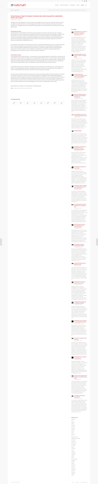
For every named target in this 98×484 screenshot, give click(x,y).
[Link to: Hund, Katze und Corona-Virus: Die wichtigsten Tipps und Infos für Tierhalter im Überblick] (21, 103)
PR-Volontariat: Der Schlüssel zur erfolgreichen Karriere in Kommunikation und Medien (80, 148)
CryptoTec (73, 429)
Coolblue (73, 428)
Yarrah (72, 475)
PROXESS (73, 460)
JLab (72, 450)
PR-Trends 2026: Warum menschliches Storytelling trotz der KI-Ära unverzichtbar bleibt (80, 75)
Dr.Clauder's (19, 19)
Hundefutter (20, 88)
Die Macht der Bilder (77, 130)
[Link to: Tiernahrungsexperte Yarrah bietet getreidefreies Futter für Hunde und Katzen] (27, 103)
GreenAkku (73, 441)
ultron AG (73, 470)
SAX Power (73, 464)
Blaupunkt (73, 425)
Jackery (72, 447)
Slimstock (73, 466)
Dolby (72, 432)
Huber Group (73, 442)
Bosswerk (73, 426)
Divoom (72, 431)
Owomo (72, 456)
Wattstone (73, 473)
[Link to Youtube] (84, 1)
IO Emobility (73, 444)
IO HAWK (73, 445)
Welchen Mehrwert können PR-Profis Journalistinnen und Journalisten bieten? (79, 225)
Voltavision (73, 472)
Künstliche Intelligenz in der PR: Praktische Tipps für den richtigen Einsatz (80, 55)
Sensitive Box (29, 88)
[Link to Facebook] (82, 1)
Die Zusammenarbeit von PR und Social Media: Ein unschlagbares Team (80, 205)
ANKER (72, 423)
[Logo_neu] (18, 5)
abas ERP (73, 419)
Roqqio (72, 463)
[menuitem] (56, 5)
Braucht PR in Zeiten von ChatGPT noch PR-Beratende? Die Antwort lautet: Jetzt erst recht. (80, 187)
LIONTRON (73, 453)
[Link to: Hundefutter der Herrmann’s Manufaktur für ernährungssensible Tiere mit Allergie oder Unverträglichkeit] (14, 103)
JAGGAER (73, 448)
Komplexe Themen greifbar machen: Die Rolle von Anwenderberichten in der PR (80, 377)
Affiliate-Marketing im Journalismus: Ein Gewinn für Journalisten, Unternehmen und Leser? (80, 33)
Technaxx (73, 467)
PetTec (72, 457)
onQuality (73, 454)
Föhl (72, 435)
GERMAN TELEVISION (75, 438)
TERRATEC (73, 469)
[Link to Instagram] (86, 1)
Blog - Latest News (15, 10)
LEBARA (73, 451)
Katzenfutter (24, 88)
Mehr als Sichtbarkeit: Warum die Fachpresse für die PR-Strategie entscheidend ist (80, 95)
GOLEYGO (73, 439)
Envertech (73, 434)
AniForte (72, 422)
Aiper (72, 420)
